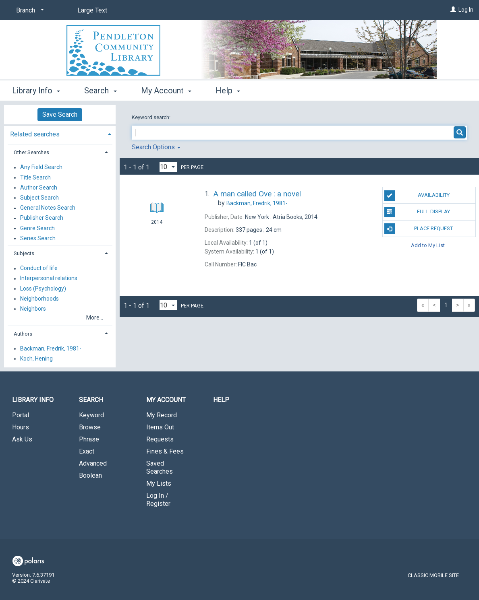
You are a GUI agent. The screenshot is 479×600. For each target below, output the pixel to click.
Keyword (91, 415)
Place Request (418, 228)
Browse (90, 427)
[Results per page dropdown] (168, 167)
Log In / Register (158, 499)
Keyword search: (152, 117)
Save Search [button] (59, 114)
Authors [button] (23, 334)
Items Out (160, 427)
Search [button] (100, 90)
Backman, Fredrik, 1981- (50, 348)
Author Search (38, 187)
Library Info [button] (36, 90)
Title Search (35, 177)
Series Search (38, 238)
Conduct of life (39, 268)
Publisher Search (41, 218)
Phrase (89, 439)
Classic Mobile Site (433, 575)
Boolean (90, 475)
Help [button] (228, 90)
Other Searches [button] (31, 152)
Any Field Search (41, 167)
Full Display (417, 212)
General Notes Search (47, 208)
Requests (160, 439)
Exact (86, 451)
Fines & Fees (165, 451)
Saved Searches (159, 467)
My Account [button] (166, 90)
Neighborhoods (39, 298)
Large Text (92, 10)
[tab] (60, 133)
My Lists (158, 483)
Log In (465, 9)
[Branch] (28, 10)
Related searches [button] (35, 134)
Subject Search (39, 197)
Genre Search (37, 228)
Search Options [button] (156, 147)
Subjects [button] (24, 253)
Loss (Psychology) (43, 288)
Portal (20, 415)
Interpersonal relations (48, 278)
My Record (161, 415)
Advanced (93, 463)
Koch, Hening (36, 358)
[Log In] (453, 9)
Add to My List (428, 245)
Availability (417, 195)
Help (221, 400)
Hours (20, 427)
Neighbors (33, 308)
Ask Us (22, 439)
